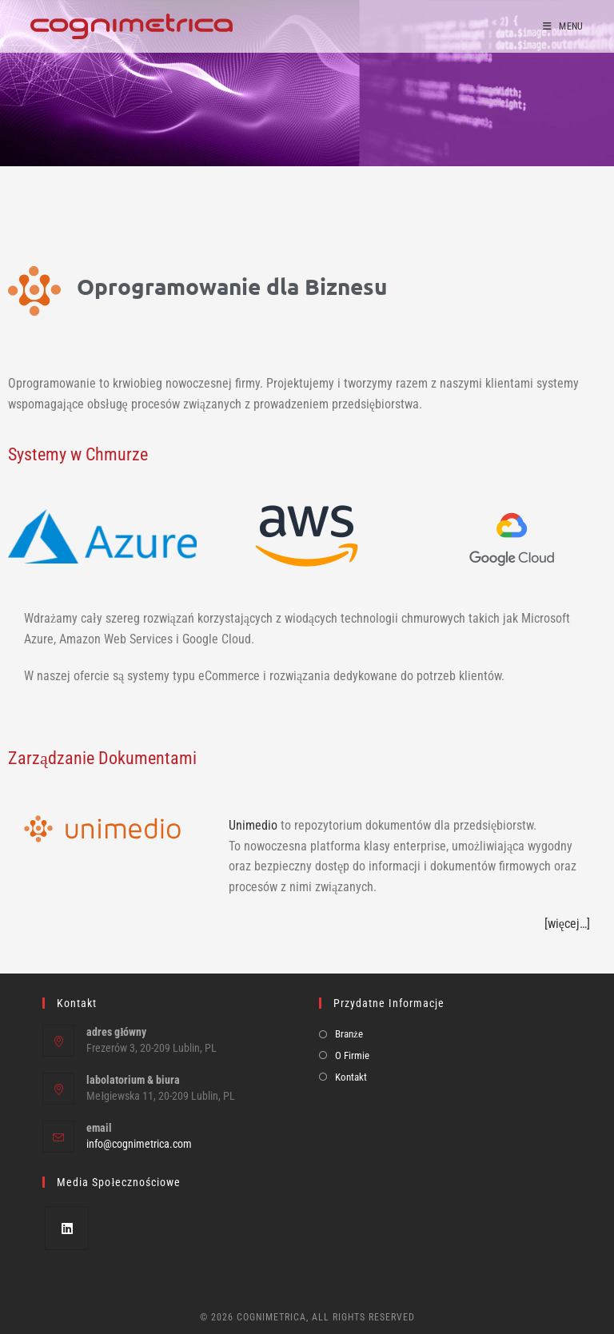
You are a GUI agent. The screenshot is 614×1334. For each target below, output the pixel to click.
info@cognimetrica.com (139, 1143)
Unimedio (253, 825)
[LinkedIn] (67, 1228)
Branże (349, 1034)
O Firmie (352, 1055)
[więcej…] (567, 923)
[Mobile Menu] (563, 26)
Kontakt (351, 1077)
